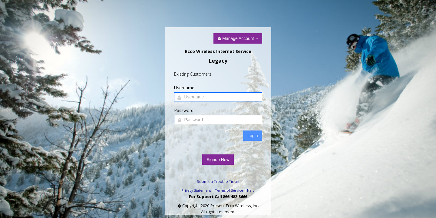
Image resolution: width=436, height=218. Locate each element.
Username (184, 88)
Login (252, 135)
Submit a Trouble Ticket (218, 181)
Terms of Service (229, 190)
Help (251, 190)
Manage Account (238, 38)
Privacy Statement (196, 190)
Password (183, 110)
